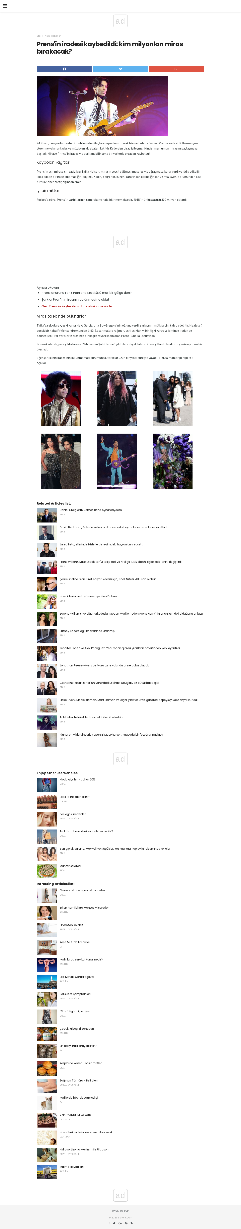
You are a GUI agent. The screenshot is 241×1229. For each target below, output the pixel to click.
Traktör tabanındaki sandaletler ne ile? (86, 831)
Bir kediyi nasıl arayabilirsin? (78, 1046)
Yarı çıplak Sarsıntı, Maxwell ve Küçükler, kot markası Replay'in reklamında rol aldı (115, 849)
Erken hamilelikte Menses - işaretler (84, 908)
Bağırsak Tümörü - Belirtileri (79, 1080)
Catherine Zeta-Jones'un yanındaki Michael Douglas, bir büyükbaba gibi (109, 683)
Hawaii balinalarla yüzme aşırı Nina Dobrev (89, 596)
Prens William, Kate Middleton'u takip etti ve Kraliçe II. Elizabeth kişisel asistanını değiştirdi (121, 562)
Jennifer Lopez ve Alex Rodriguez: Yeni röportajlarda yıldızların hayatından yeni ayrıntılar (120, 648)
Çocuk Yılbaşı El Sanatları (77, 1029)
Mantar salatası (70, 866)
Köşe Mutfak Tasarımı (75, 942)
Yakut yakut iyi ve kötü (75, 1115)
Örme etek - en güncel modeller (82, 890)
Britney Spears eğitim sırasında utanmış (87, 631)
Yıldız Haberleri (52, 35)
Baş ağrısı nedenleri (73, 814)
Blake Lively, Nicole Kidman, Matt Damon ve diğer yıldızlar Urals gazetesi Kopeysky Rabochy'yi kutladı (129, 700)
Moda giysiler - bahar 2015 (78, 779)
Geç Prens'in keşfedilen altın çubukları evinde (76, 306)
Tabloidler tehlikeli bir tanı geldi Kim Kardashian (92, 717)
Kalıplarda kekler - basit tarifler (81, 1063)
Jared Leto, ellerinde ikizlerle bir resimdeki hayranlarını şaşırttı (101, 544)
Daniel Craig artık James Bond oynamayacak (91, 510)
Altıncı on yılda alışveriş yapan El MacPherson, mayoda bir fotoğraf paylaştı (111, 735)
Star (39, 35)
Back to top (120, 1210)
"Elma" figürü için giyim (75, 1011)
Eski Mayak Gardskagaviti (77, 977)
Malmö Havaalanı (72, 1167)
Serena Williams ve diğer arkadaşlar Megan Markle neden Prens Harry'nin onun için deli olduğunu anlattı (131, 614)
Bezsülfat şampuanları (75, 994)
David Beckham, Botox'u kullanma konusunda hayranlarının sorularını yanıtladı (113, 527)
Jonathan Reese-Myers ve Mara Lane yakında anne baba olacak (104, 665)
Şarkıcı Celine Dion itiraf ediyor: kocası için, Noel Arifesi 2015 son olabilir (108, 579)
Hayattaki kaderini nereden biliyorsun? (86, 1132)
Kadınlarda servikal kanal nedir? (81, 959)
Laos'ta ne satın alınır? (75, 797)
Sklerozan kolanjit (71, 925)
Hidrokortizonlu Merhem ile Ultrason (84, 1149)
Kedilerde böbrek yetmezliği (79, 1098)
